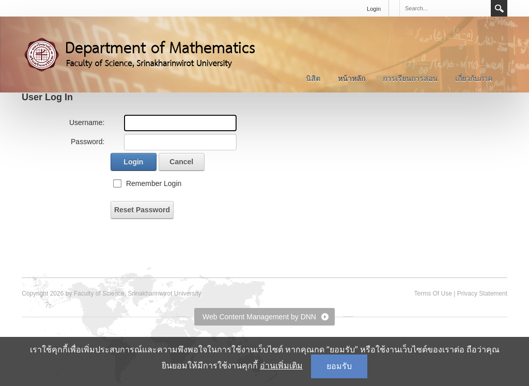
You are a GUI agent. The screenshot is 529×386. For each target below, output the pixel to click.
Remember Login (153, 183)
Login (374, 9)
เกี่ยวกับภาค (473, 78)
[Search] (444, 8)
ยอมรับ (339, 366)
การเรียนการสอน (410, 78)
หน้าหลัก (351, 78)
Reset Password (142, 210)
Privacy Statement (482, 293)
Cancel (181, 162)
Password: (87, 141)
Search (499, 8)
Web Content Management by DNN (259, 317)
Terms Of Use (433, 293)
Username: (86, 122)
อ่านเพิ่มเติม (281, 365)
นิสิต (313, 78)
